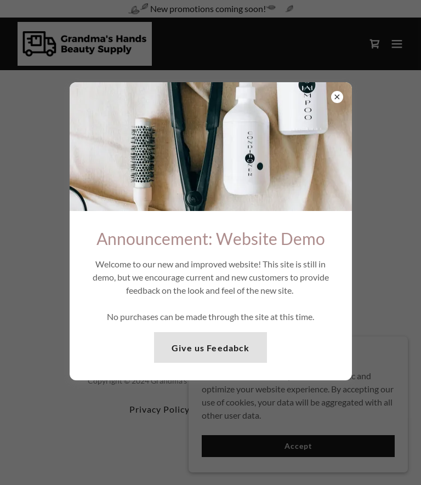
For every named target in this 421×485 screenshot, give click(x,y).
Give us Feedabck (210, 348)
